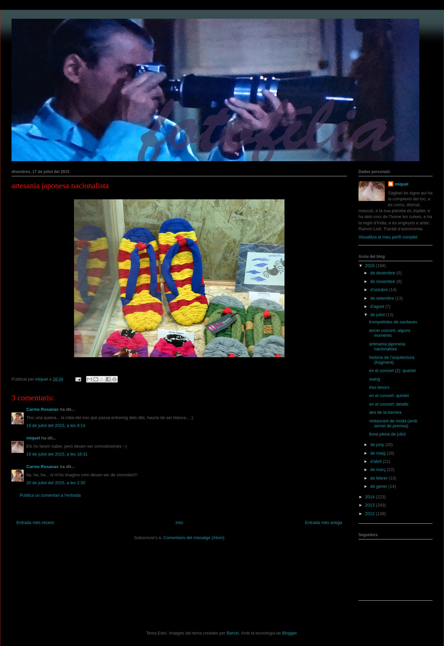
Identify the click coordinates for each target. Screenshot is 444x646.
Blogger (289, 633)
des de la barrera (385, 412)
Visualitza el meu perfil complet (387, 237)
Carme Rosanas (42, 409)
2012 (370, 513)
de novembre (383, 281)
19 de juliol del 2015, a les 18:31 (56, 454)
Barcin (233, 633)
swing (374, 379)
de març (378, 469)
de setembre (382, 298)
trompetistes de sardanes (393, 321)
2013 (370, 505)
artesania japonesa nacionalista (387, 346)
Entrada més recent (35, 522)
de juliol (378, 314)
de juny (377, 444)
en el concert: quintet (389, 395)
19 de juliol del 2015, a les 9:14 (55, 425)
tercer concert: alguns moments (389, 333)
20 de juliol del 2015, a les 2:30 (55, 482)
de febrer (379, 478)
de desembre (383, 272)
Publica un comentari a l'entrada (50, 495)
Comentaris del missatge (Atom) (194, 537)
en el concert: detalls (388, 404)
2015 (370, 265)
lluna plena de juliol (387, 434)
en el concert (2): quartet (392, 370)
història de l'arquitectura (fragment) (391, 360)
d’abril (376, 461)
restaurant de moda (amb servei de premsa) (393, 423)
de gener (379, 486)
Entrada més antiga (323, 522)
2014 (370, 496)
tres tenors (379, 387)
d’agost (377, 306)
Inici (179, 522)
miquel (33, 437)
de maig (378, 453)
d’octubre (379, 289)
